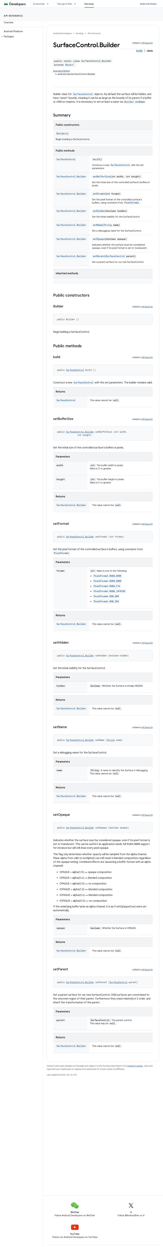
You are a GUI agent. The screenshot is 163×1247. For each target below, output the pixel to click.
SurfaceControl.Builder (71, 176)
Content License (135, 1066)
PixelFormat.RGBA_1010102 (109, 591)
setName (97, 224)
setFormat (99, 193)
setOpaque (99, 238)
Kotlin (139, 50)
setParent (99, 256)
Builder (61, 133)
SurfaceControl (83, 94)
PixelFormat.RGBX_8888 (107, 580)
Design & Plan (64, 3)
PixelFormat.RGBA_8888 (107, 575)
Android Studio (148, 3)
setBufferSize (101, 176)
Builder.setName (134, 101)
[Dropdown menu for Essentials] (49, 4)
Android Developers (62, 33)
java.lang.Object (61, 70)
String (108, 224)
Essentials (39, 3)
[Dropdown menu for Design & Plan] (76, 4)
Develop (79, 33)
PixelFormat (131, 202)
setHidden (99, 210)
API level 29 (147, 43)
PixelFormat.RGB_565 (106, 601)
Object (69, 64)
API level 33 (147, 643)
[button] (21, 36)
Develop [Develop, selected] (89, 3)
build (96, 159)
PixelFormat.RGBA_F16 (107, 586)
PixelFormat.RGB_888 (106, 596)
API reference (13, 15)
